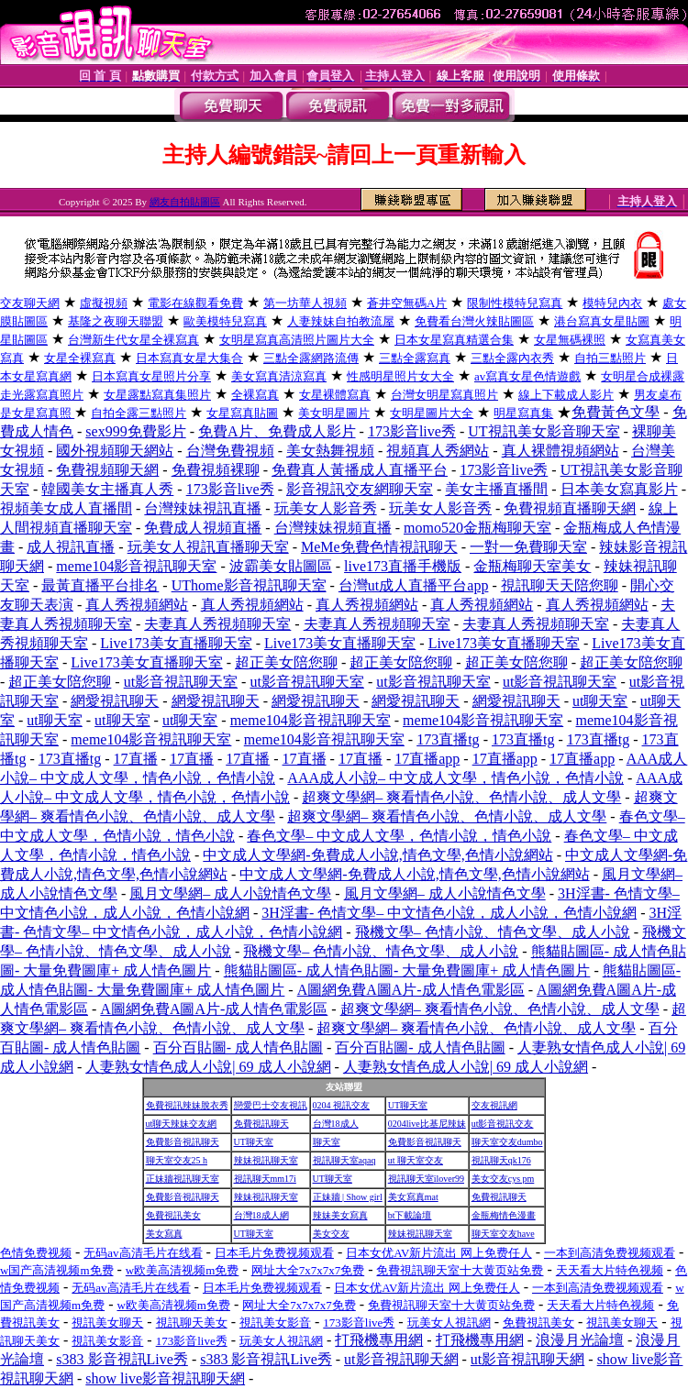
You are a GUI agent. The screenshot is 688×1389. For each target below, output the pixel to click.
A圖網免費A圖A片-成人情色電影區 (411, 990)
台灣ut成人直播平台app (413, 585)
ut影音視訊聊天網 (401, 1359)
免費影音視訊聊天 (182, 1142)
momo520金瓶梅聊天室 (477, 527)
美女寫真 (164, 1234)
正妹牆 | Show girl (348, 1197)
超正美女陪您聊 (286, 662)
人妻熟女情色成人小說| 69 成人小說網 (207, 1067)
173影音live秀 (412, 431)
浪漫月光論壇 (580, 1340)
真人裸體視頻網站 (560, 450)
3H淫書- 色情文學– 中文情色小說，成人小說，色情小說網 (449, 912)
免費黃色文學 (615, 412)
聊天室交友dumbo (507, 1142)
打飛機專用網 (379, 1340)
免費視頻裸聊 (216, 470)
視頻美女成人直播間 (66, 508)
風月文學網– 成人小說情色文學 (230, 893)
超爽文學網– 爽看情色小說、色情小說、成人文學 (461, 797)
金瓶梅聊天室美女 (532, 566)
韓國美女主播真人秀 (107, 489)
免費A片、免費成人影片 (277, 431)
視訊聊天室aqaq (344, 1160)
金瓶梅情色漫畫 (504, 1215)
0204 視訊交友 (342, 1105)
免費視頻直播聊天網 (570, 508)
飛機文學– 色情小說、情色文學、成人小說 (492, 932)
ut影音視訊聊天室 (181, 681)
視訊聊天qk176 (501, 1160)
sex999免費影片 (135, 431)
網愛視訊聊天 (115, 701)
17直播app (427, 758)
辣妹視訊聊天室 (266, 1160)
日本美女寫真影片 (619, 489)
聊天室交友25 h (177, 1160)
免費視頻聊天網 (107, 470)
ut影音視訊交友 (503, 1124)
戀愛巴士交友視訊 (270, 1105)
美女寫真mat (413, 1197)
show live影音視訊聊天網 (165, 1378)
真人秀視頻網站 (136, 604)
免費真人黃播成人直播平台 (360, 470)
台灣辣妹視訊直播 (202, 508)
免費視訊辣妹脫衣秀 (187, 1105)
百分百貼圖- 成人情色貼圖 (238, 1047)
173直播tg (447, 739)
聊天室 (326, 1142)
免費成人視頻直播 (202, 527)
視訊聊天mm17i (265, 1179)
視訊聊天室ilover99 (426, 1179)
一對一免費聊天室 (528, 547)
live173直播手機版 (402, 566)
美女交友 (331, 1234)
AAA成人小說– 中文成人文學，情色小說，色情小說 (455, 778)
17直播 (136, 758)
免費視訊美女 (173, 1215)
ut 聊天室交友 (415, 1160)
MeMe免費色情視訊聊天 (379, 547)
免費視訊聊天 (261, 1124)
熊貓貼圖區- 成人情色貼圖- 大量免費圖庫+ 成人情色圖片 (407, 970)
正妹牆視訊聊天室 (182, 1179)
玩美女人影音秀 (325, 508)
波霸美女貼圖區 (280, 566)
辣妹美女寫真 (340, 1215)
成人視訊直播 (71, 547)
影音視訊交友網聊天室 (359, 489)
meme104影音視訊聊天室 (136, 566)
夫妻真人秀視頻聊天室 (217, 624)
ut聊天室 (599, 701)
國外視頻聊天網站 (114, 450)
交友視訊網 (494, 1105)
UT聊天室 (407, 1105)
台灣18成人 (336, 1124)
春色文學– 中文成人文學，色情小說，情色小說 (399, 835)
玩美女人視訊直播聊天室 (208, 547)
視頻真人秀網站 (437, 450)
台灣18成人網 (261, 1215)
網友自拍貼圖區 (185, 201)
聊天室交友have (503, 1234)
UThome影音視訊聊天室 (249, 585)
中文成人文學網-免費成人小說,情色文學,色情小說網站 (377, 855)
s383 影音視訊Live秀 (122, 1359)
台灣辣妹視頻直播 (333, 527)
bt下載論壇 (410, 1215)
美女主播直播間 (496, 489)
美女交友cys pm (503, 1179)
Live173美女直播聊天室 (175, 643)
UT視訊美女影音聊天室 (543, 431)
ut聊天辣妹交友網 (181, 1124)
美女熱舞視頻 (330, 450)
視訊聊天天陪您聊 (559, 585)
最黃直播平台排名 (100, 585)
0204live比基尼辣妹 (427, 1124)
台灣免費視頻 (230, 450)
